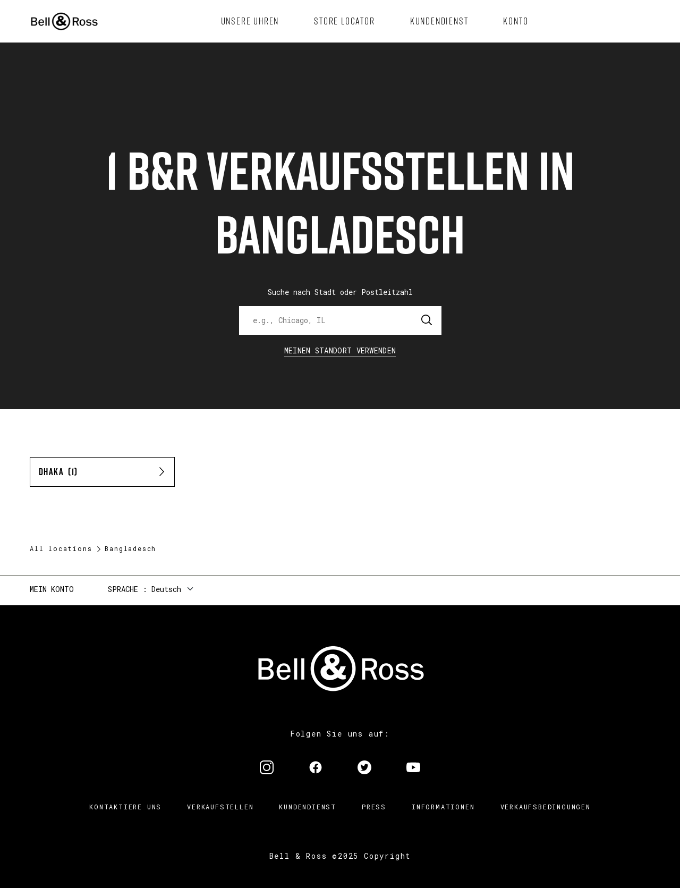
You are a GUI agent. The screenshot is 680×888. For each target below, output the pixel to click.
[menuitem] (250, 21)
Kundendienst (307, 806)
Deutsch (166, 589)
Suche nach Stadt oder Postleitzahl (340, 292)
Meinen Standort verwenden (340, 350)
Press (374, 806)
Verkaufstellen (220, 806)
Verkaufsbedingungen (545, 806)
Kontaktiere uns (125, 806)
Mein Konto (52, 589)
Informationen (443, 806)
